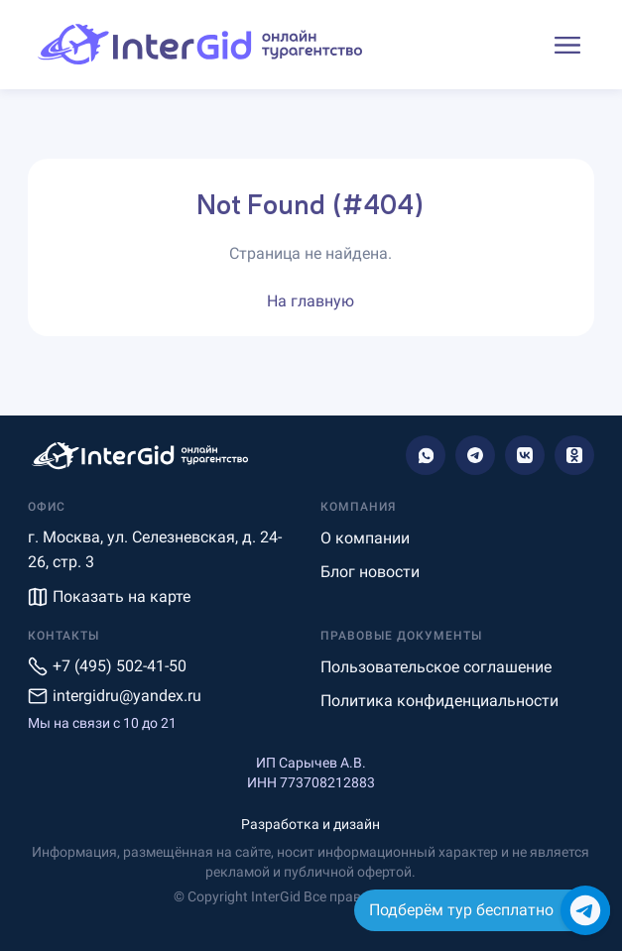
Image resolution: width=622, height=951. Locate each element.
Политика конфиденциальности (439, 700)
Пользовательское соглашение (436, 666)
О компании (365, 538)
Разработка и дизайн (310, 824)
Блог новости (370, 571)
